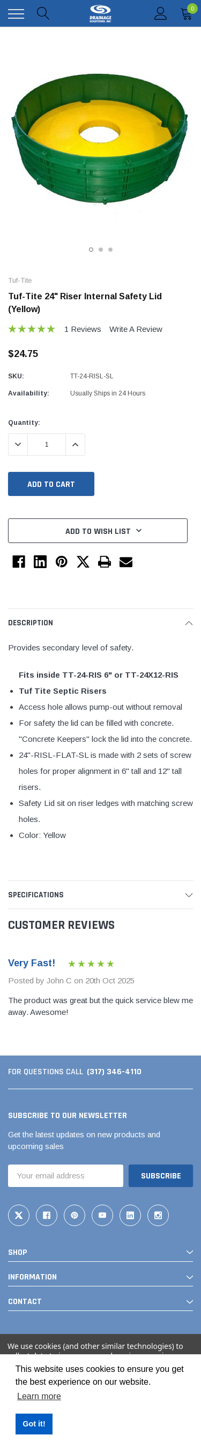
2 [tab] (101, 249)
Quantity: (24, 422)
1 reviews (82, 328)
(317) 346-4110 (114, 1071)
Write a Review (135, 328)
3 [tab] (110, 249)
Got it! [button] (34, 1423)
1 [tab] (91, 249)
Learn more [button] (39, 1396)
